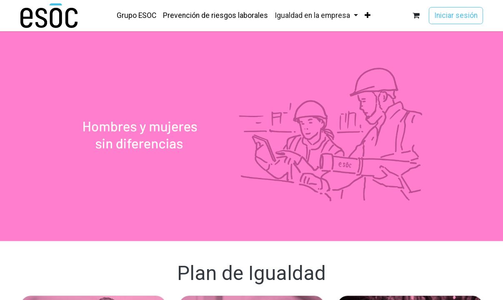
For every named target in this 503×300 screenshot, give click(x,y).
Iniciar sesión (456, 15)
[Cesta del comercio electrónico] (415, 15)
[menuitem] (136, 15)
